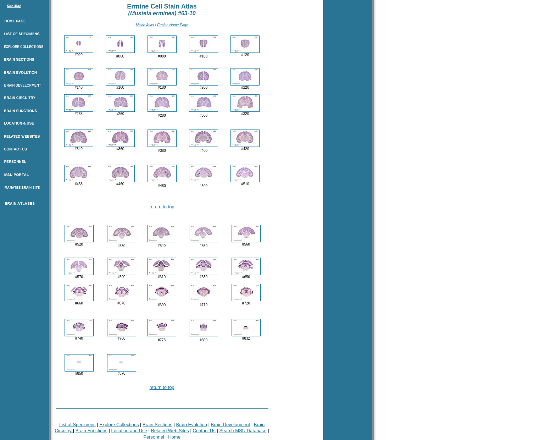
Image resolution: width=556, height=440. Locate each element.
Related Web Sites (170, 430)
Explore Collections (119, 424)
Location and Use (129, 430)
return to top (162, 206)
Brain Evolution (191, 424)
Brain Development (230, 424)
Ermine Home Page (172, 25)
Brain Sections (157, 424)
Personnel (153, 437)
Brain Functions (91, 430)
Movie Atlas (145, 25)
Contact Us (204, 430)
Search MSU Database (242, 430)
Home (174, 437)
